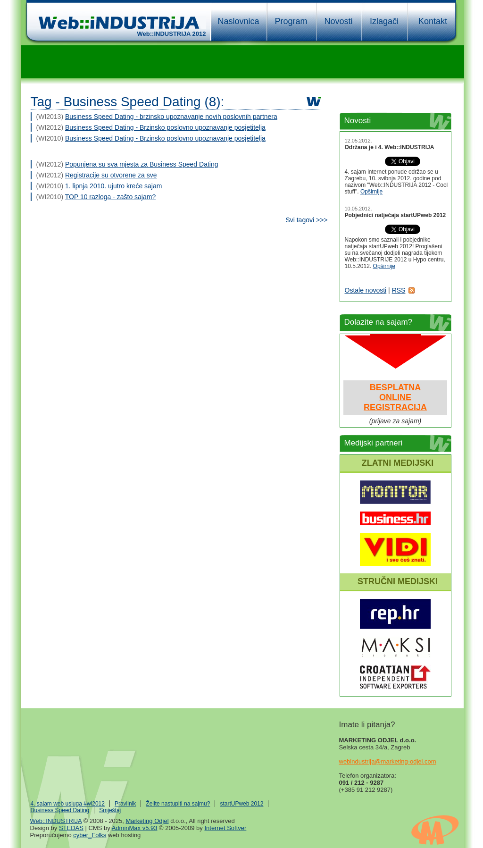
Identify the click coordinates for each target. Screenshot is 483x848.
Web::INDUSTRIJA (56, 820)
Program (291, 21)
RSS (399, 290)
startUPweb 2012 (241, 803)
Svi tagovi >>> (306, 220)
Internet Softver (225, 827)
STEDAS (71, 827)
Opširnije (371, 191)
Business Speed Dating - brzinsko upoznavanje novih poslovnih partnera (171, 116)
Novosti (338, 21)
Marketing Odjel (146, 820)
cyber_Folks (89, 835)
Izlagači (384, 21)
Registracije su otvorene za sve (111, 175)
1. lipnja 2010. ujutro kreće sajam (113, 186)
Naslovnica (238, 21)
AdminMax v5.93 (135, 827)
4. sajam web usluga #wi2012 (68, 803)
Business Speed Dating (60, 810)
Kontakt (432, 21)
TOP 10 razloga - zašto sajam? (110, 197)
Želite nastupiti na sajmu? (178, 803)
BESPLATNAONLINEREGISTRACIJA (395, 397)
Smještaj (110, 810)
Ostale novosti (366, 290)
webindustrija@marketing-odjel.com (387, 761)
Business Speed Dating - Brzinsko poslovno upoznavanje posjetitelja (165, 127)
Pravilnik (125, 803)
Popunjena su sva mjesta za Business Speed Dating (141, 164)
